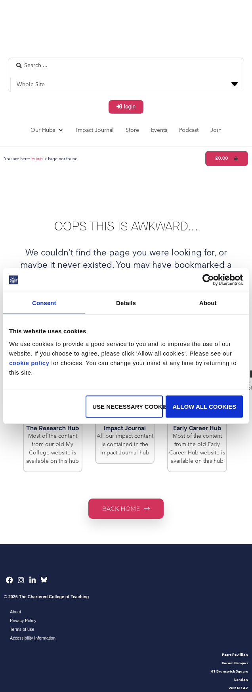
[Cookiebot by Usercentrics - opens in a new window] (208, 280)
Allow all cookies (204, 406)
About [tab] (208, 303)
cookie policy (29, 362)
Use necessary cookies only (127, 406)
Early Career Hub (197, 428)
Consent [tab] (44, 303)
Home (37, 158)
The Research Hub (52, 428)
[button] (47, 130)
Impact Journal (125, 428)
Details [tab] (126, 303)
